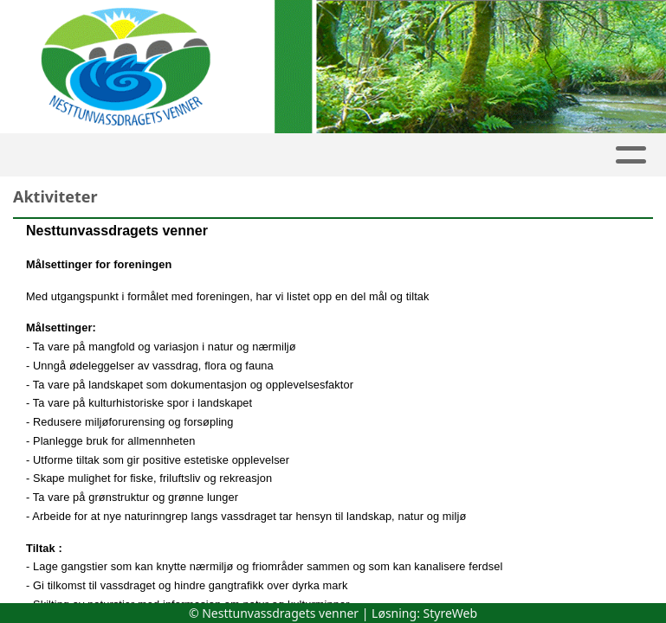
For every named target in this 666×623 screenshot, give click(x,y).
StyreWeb (451, 613)
